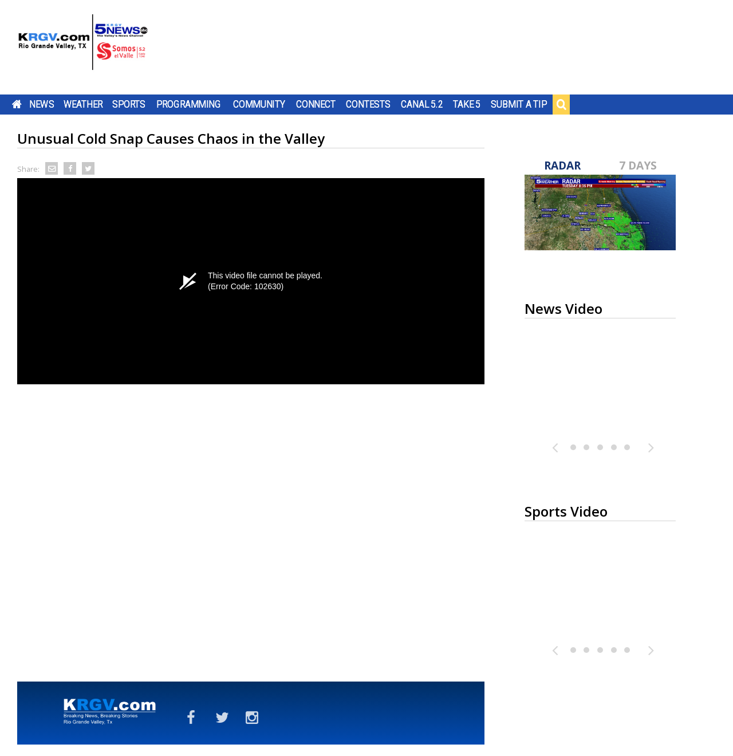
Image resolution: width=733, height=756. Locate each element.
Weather (83, 104)
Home (17, 104)
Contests (368, 104)
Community (259, 104)
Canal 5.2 (422, 104)
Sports (128, 104)
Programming (188, 104)
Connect (316, 104)
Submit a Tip (518, 104)
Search (561, 104)
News (41, 104)
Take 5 (467, 104)
